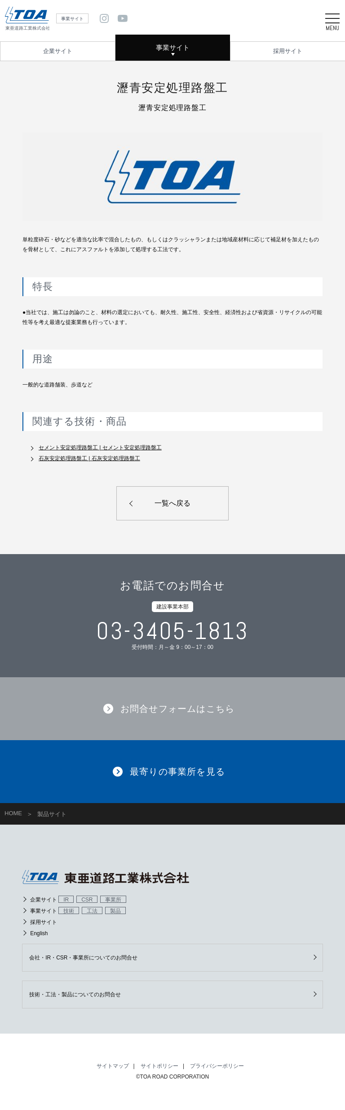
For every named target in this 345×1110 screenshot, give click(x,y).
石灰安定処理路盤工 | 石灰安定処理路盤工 (89, 458)
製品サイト (51, 815)
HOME (13, 814)
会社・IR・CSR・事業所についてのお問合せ (83, 958)
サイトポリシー (159, 1067)
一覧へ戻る (172, 503)
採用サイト (287, 51)
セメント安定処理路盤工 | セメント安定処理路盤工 (100, 447)
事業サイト (173, 47)
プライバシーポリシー (217, 1067)
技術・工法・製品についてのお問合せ (75, 995)
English (39, 934)
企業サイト (57, 51)
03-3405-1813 (172, 631)
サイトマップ (113, 1067)
